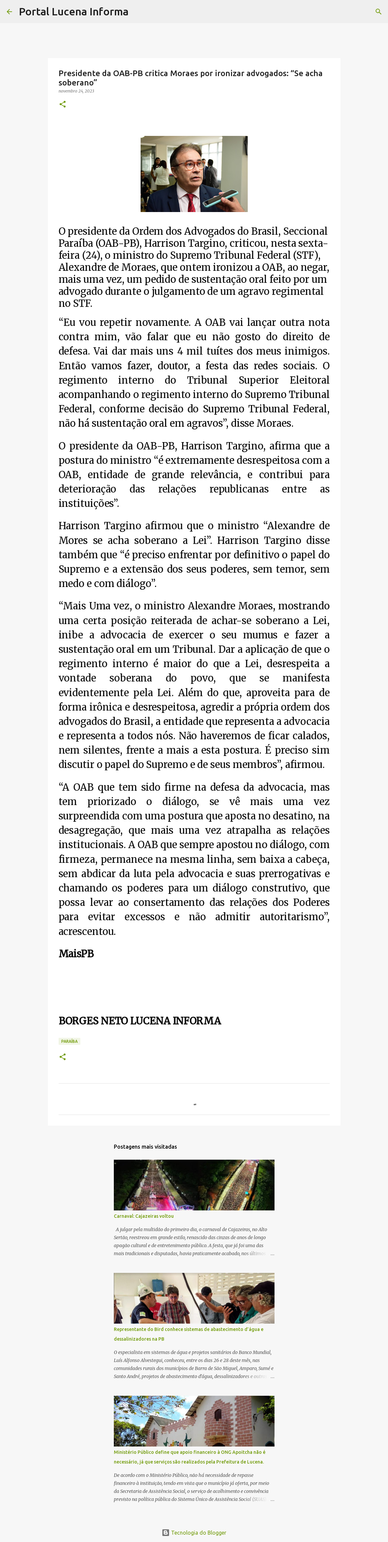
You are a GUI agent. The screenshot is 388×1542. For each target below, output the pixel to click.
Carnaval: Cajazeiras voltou (144, 1216)
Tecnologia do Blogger (194, 1533)
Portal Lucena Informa (74, 11)
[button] (63, 104)
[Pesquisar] (138, 12)
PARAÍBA (69, 1041)
